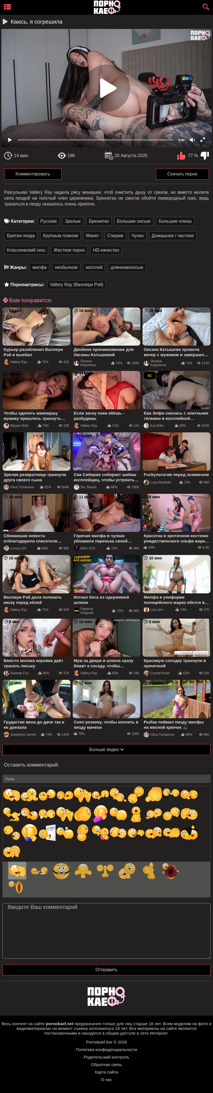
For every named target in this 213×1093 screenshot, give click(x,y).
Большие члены (175, 221)
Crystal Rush (156, 673)
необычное (66, 267)
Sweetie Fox (16, 673)
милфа (39, 267)
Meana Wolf (16, 425)
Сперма (115, 235)
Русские (48, 221)
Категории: (23, 221)
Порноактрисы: (27, 284)
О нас (106, 1079)
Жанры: (18, 267)
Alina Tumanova (19, 487)
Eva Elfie (153, 425)
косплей (94, 267)
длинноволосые (127, 267)
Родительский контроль (106, 1057)
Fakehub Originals (83, 611)
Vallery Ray (15, 362)
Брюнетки (99, 221)
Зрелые (73, 221)
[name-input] (106, 779)
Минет (92, 235)
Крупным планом (60, 235)
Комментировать (33, 174)
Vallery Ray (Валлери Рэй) (76, 284)
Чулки (137, 235)
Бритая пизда (21, 235)
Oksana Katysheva (85, 363)
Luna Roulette (157, 482)
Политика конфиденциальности (106, 1049)
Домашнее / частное (173, 235)
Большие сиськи (134, 221)
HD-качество (106, 250)
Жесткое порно (69, 250)
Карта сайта (106, 1072)
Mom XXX (84, 548)
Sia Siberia (85, 487)
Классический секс (26, 250)
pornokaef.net (59, 1023)
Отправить (106, 969)
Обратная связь (106, 1064)
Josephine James (20, 734)
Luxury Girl (15, 548)
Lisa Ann (153, 610)
